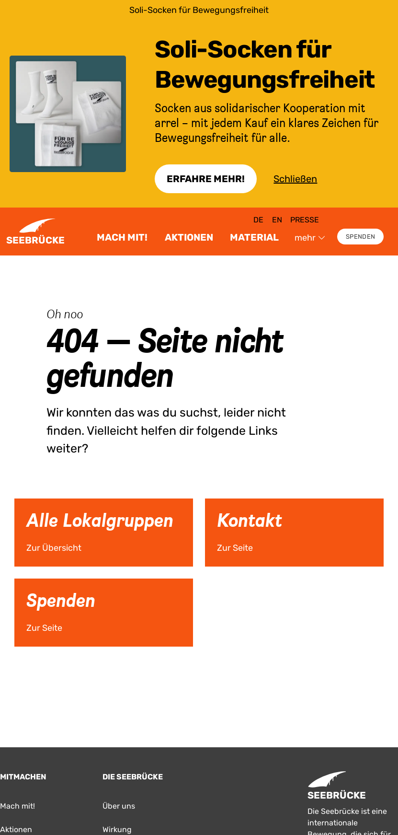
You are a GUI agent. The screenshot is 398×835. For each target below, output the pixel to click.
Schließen (295, 179)
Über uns (118, 806)
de (258, 219)
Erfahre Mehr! (206, 179)
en (277, 219)
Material (254, 237)
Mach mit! (122, 237)
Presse (304, 219)
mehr (310, 237)
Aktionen (189, 237)
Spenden (360, 236)
